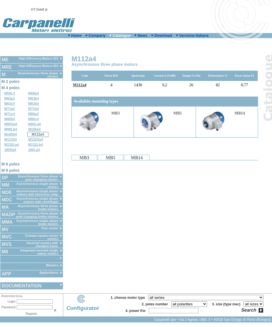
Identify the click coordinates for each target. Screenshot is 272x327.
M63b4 (33, 99)
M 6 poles (10, 164)
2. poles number (156, 304)
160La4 (34, 150)
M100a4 (34, 129)
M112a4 (38, 134)
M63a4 (9, 99)
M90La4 (34, 124)
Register (31, 313)
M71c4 (9, 114)
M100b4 (10, 134)
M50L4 (9, 93)
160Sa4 (10, 150)
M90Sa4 (10, 124)
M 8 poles (10, 170)
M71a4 (9, 109)
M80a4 (33, 114)
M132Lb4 (35, 145)
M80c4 (33, 119)
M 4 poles (10, 87)
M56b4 (33, 93)
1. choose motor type (129, 298)
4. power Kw (136, 311)
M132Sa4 (35, 140)
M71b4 (33, 109)
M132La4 (11, 145)
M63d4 (33, 104)
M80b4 (9, 119)
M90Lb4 (10, 129)
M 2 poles (10, 81)
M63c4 (9, 104)
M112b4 (10, 140)
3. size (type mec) (227, 304)
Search (248, 310)
